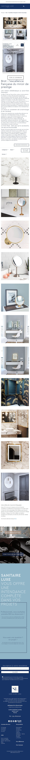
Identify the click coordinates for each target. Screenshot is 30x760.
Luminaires (18, 737)
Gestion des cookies (5, 740)
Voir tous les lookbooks (10, 554)
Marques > (3, 12)
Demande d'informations (21, 144)
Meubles (18, 736)
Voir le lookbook (15, 77)
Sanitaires (18, 728)
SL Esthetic (3, 728)
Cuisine (17, 731)
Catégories (4, 149)
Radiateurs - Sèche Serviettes (20, 734)
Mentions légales (5, 739)
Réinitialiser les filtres (25, 150)
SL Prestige (3, 727)
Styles (11, 149)
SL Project (3, 730)
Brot (16, 518)
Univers (4, 154)
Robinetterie (19, 727)
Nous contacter (4, 738)
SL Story (3, 731)
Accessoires (18, 730)
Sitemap (3, 743)
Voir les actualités (10, 532)
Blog (2, 742)
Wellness (18, 732)
